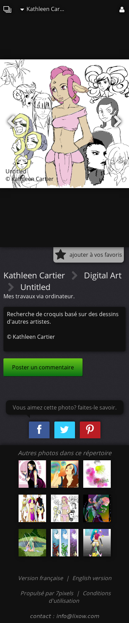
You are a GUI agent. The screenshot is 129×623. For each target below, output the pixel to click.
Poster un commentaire (43, 367)
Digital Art (102, 275)
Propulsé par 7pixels (46, 593)
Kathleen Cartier (44, 9)
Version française (41, 578)
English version (91, 578)
